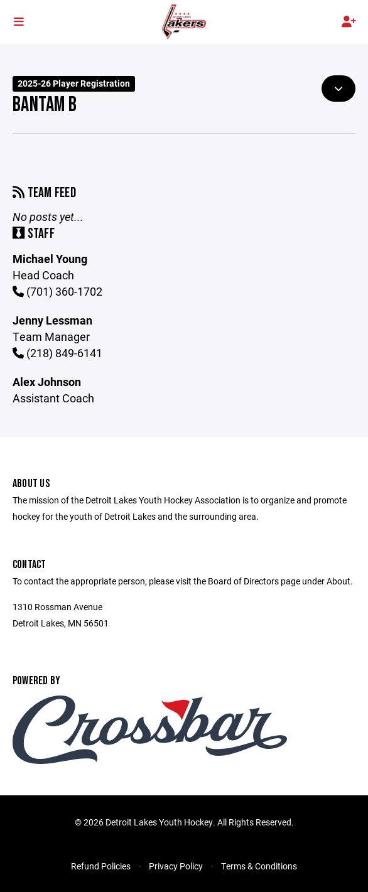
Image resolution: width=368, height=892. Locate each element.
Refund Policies (101, 866)
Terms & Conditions (259, 866)
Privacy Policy (176, 866)
